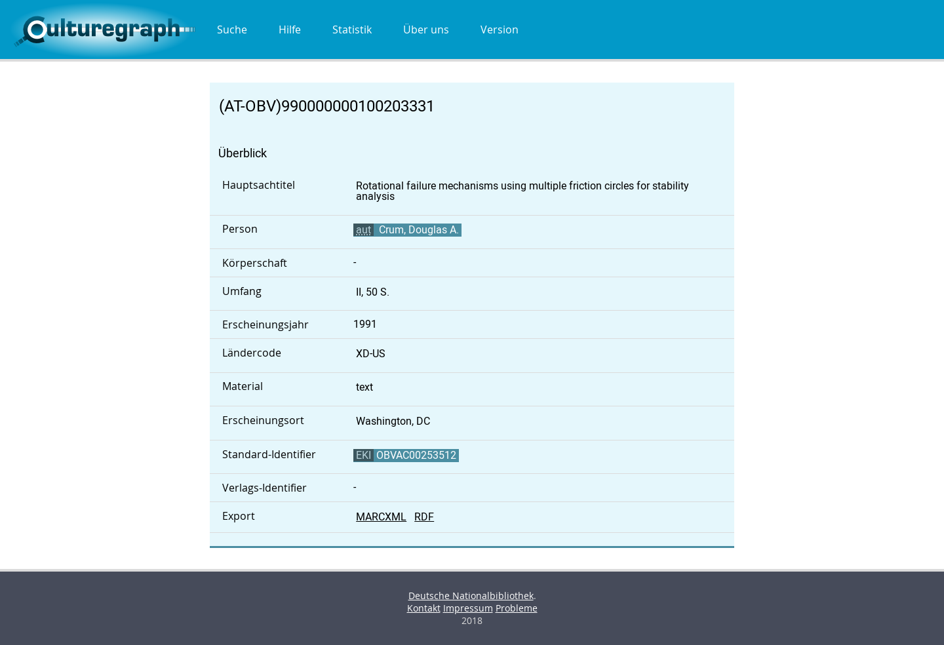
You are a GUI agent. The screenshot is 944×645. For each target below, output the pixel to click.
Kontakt (424, 608)
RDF (424, 517)
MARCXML (381, 517)
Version (500, 29)
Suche (232, 29)
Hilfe (290, 29)
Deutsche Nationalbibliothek (471, 595)
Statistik (352, 29)
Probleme (517, 608)
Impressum (468, 608)
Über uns (426, 29)
